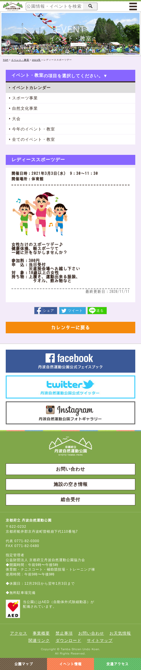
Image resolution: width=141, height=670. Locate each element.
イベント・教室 (20, 60)
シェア (48, 311)
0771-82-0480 (26, 546)
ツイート (75, 311)
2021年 (36, 60)
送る (100, 311)
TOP (5, 60)
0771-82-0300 (26, 541)
